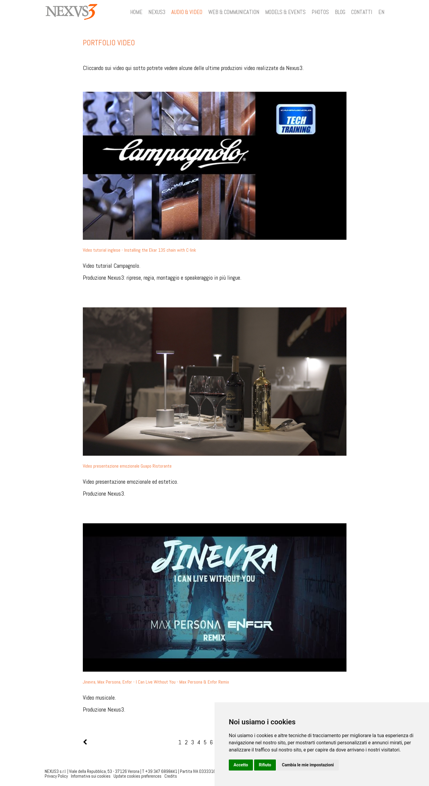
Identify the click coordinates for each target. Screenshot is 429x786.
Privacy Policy (56, 776)
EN (381, 12)
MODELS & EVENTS (285, 12)
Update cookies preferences (137, 776)
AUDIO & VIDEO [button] (186, 12)
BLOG (340, 12)
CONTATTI (361, 12)
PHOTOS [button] (320, 12)
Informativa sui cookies (91, 776)
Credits (170, 776)
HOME (136, 12)
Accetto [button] (241, 764)
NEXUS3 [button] (156, 12)
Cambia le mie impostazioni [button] (308, 764)
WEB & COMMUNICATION (233, 12)
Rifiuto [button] (265, 764)
